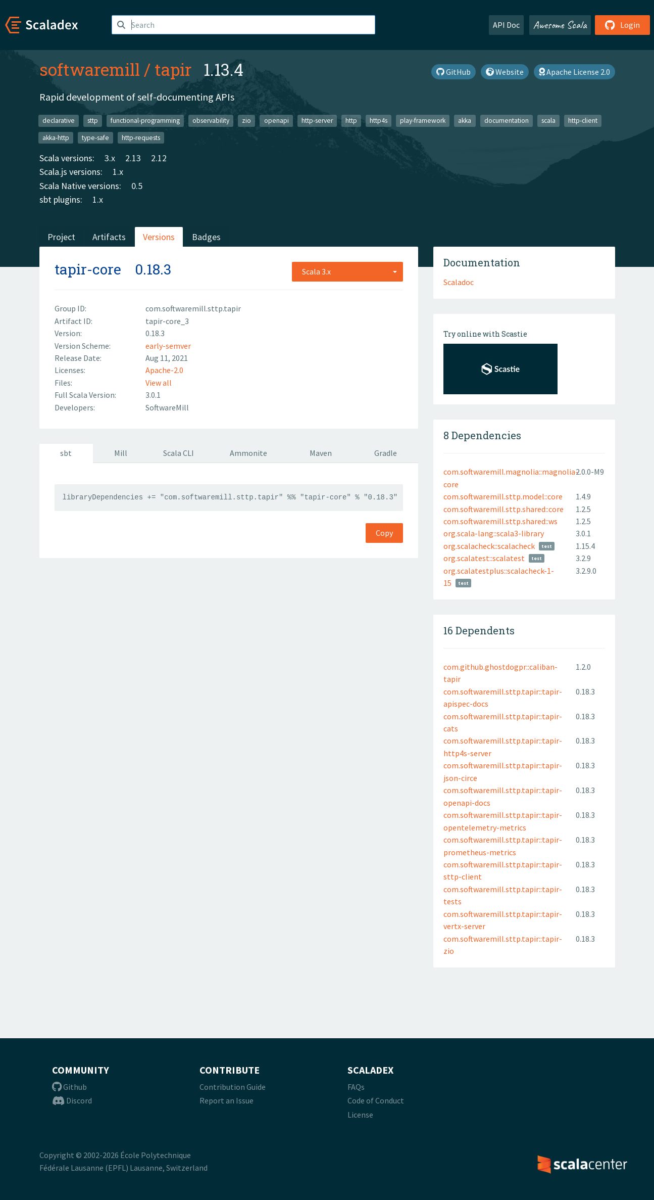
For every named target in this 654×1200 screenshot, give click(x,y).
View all (158, 383)
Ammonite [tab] (248, 453)
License (360, 1115)
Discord (72, 1100)
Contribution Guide (232, 1087)
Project (61, 237)
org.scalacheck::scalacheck (489, 546)
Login (622, 25)
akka (464, 120)
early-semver (168, 346)
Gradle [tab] (385, 453)
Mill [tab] (120, 453)
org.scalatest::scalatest (484, 558)
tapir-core (88, 269)
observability (210, 120)
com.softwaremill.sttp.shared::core (503, 509)
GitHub (453, 72)
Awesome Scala (560, 24)
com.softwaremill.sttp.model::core (503, 496)
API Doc (506, 25)
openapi (276, 120)
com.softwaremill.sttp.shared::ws (500, 521)
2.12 (159, 158)
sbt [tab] (66, 453)
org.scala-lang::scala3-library (493, 533)
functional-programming (145, 120)
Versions (159, 237)
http (351, 120)
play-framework (422, 120)
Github (69, 1087)
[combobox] (347, 271)
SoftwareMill (167, 407)
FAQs (356, 1087)
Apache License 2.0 (574, 72)
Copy (384, 533)
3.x (110, 158)
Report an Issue (226, 1100)
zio (246, 120)
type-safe (95, 137)
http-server (317, 120)
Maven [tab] (321, 453)
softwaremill (89, 69)
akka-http (55, 137)
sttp (92, 120)
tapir (173, 69)
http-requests (141, 137)
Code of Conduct (375, 1100)
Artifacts (109, 237)
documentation (506, 120)
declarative (58, 120)
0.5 (136, 186)
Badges (206, 237)
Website (505, 72)
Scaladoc (458, 282)
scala (548, 120)
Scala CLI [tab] (178, 453)
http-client (582, 120)
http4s (378, 120)
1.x (118, 171)
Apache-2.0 (164, 370)
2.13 (133, 158)
